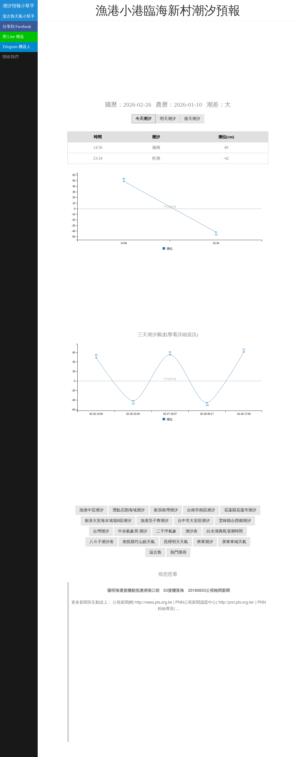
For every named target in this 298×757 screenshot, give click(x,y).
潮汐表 (191, 531)
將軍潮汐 (205, 542)
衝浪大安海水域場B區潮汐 (108, 520)
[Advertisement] (167, 60)
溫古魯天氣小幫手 (19, 16)
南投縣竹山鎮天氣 (139, 542)
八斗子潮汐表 (101, 542)
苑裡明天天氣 (176, 542)
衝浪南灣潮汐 (166, 510)
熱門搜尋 (178, 552)
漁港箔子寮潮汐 (154, 520)
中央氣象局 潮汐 (132, 531)
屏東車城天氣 (234, 542)
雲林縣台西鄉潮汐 (235, 520)
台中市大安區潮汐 (194, 520)
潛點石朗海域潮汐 (129, 510)
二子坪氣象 (166, 531)
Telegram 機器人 (17, 46)
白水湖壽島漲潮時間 (225, 531)
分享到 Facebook (17, 26)
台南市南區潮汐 (201, 510)
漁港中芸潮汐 (91, 510)
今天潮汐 (143, 118)
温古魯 (155, 552)
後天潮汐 (192, 118)
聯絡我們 (11, 57)
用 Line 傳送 (13, 36)
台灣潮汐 (101, 531)
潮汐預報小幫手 (18, 5)
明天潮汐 (168, 118)
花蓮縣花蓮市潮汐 (240, 510)
